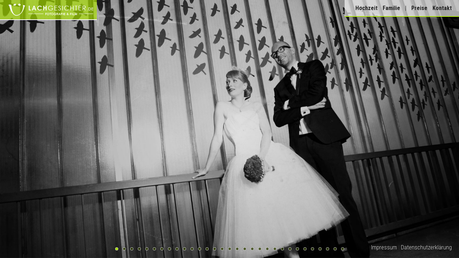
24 (290, 248)
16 (229, 248)
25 (297, 248)
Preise (419, 8)
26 (305, 248)
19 (252, 248)
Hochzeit (366, 8)
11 (192, 248)
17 (237, 248)
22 (274, 248)
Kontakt (442, 8)
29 (327, 248)
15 (222, 248)
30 (335, 248)
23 (282, 248)
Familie (391, 8)
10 (184, 248)
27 (312, 248)
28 (320, 248)
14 (214, 248)
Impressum (384, 247)
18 (244, 248)
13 (207, 248)
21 (267, 248)
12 (199, 248)
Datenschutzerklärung (426, 247)
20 (259, 248)
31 (342, 248)
